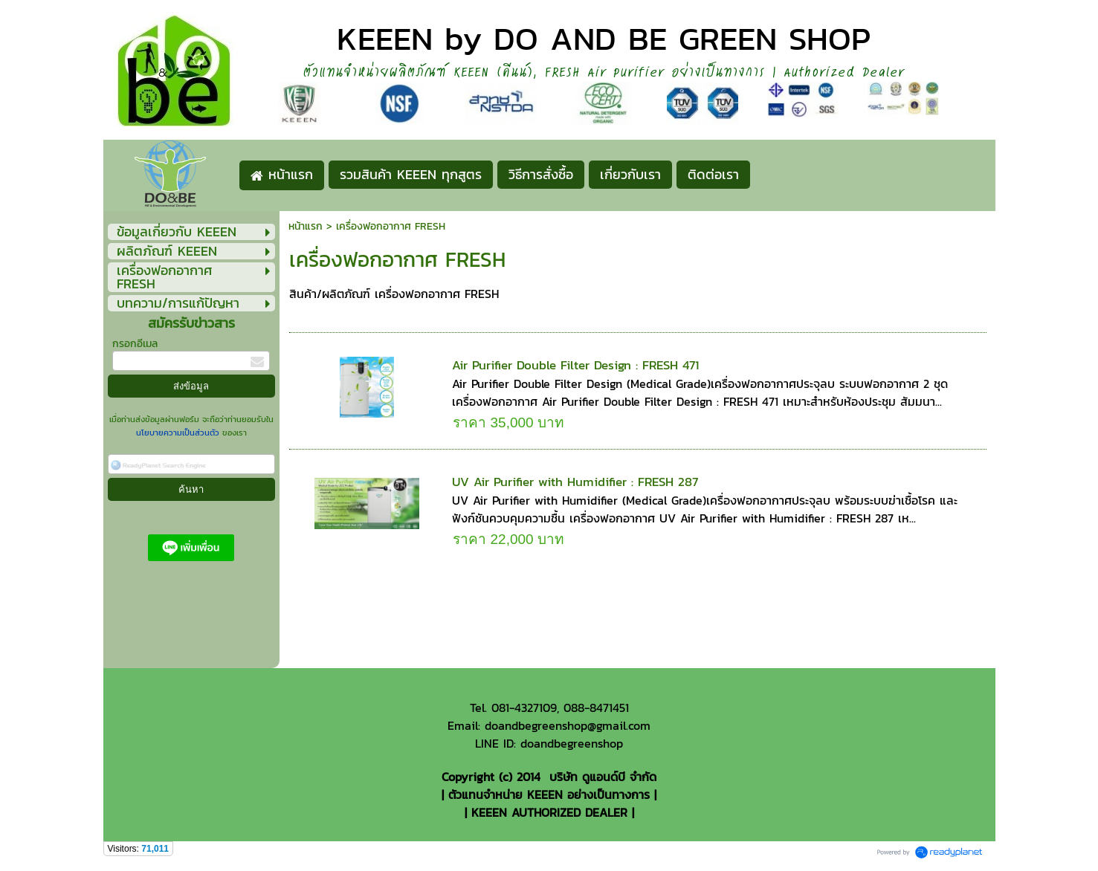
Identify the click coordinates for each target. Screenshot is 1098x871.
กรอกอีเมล (135, 344)
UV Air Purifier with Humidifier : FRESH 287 (575, 481)
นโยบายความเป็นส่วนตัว (179, 432)
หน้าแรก (305, 226)
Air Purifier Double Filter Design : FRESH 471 (575, 365)
